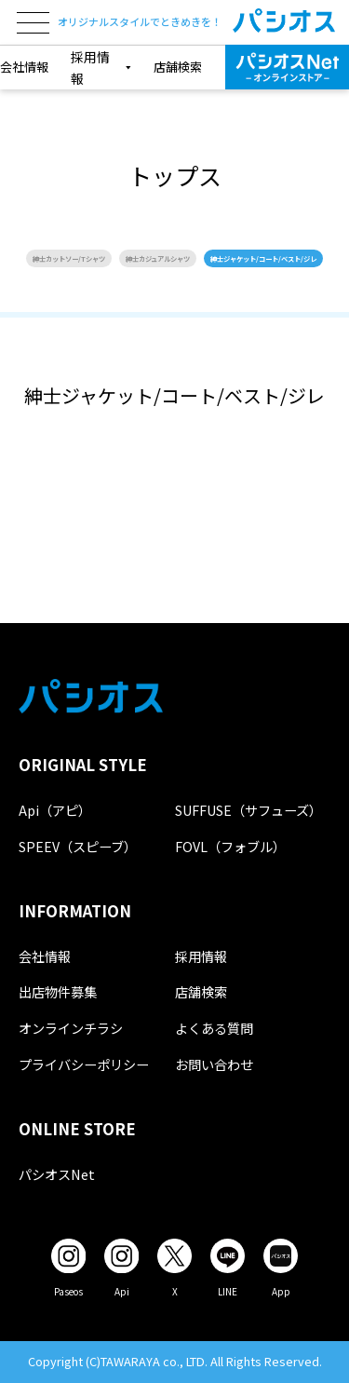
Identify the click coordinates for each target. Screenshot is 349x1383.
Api (121, 1291)
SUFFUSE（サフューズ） (248, 810)
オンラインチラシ (71, 1027)
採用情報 (201, 956)
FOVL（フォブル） (230, 846)
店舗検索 (178, 66)
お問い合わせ (214, 1064)
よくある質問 (214, 1027)
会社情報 (24, 66)
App (281, 1291)
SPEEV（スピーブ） (78, 846)
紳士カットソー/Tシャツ (69, 258)
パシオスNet (57, 1174)
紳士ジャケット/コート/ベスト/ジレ (263, 258)
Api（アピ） (55, 810)
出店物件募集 (58, 991)
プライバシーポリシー (84, 1064)
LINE (227, 1291)
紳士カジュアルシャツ (158, 258)
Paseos (68, 1291)
